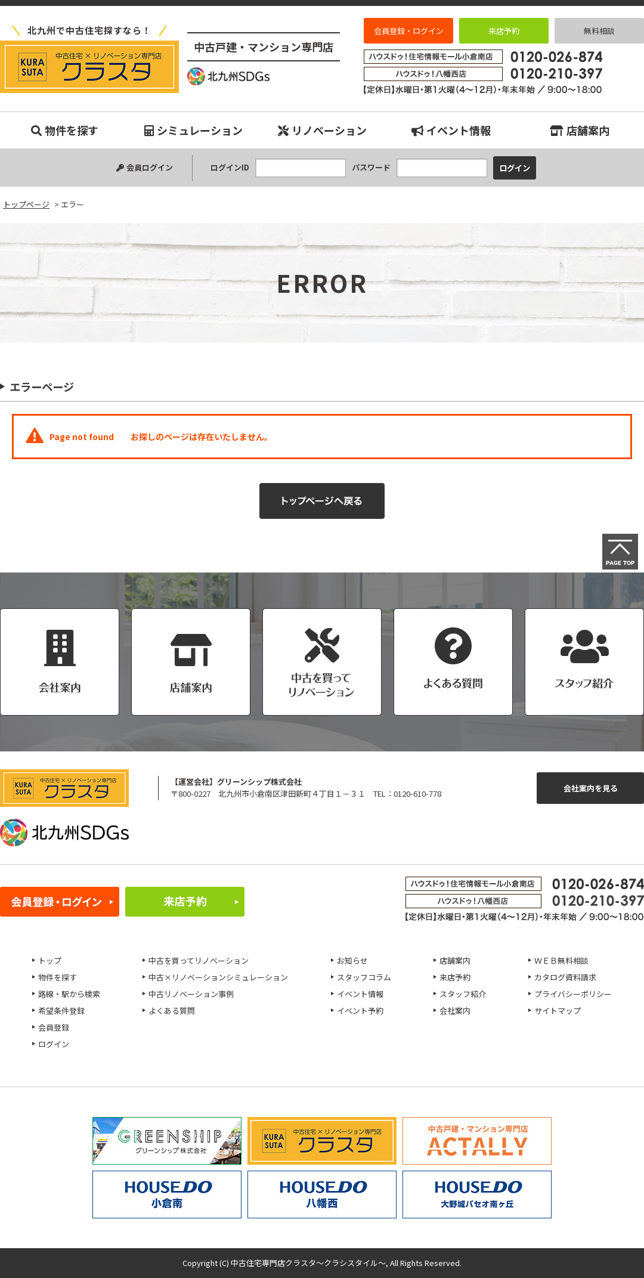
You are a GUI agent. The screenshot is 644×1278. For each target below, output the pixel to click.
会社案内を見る (591, 788)
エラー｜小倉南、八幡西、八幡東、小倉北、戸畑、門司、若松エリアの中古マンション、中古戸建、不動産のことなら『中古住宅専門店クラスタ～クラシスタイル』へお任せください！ (89, 67)
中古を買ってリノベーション (198, 960)
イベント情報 (451, 130)
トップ (49, 960)
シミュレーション (193, 130)
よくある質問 (171, 1010)
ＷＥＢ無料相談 (561, 960)
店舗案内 (579, 130)
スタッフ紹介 (462, 993)
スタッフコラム (364, 977)
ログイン (53, 1044)
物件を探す (64, 130)
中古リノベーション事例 (191, 993)
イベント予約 (360, 1010)
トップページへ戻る (322, 501)
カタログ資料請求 (565, 977)
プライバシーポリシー (573, 993)
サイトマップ (557, 1010)
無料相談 (599, 30)
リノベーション (322, 130)
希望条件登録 (61, 1010)
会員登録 (53, 1027)
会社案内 (454, 1010)
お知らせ (352, 960)
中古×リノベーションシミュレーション (218, 977)
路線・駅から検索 (69, 993)
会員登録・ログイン (409, 30)
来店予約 (503, 30)
